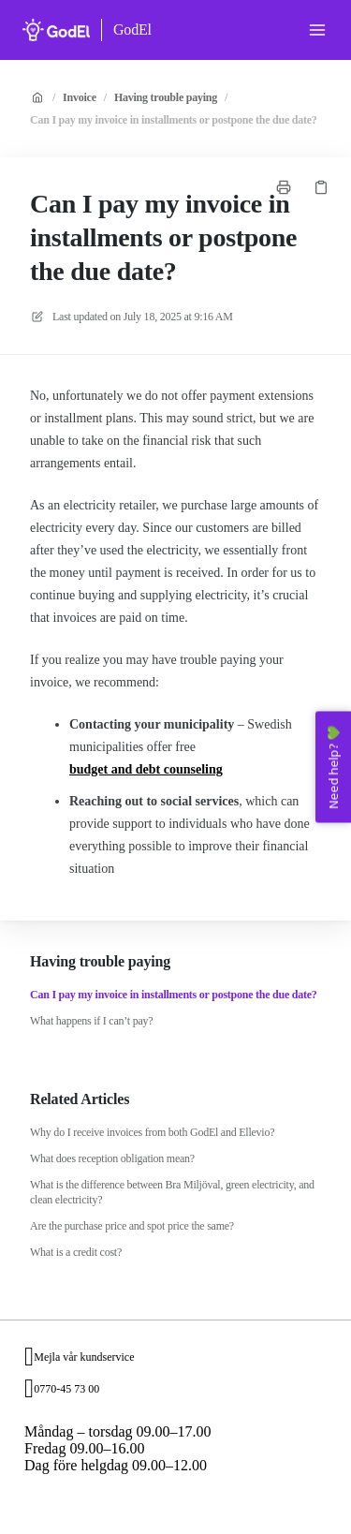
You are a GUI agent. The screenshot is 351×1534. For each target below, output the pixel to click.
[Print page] (284, 187)
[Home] (56, 30)
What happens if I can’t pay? (91, 1020)
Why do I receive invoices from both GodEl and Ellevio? (152, 1132)
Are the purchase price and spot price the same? (132, 1225)
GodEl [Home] (132, 29)
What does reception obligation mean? (112, 1158)
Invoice (79, 97)
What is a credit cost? (76, 1252)
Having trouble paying (165, 97)
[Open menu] (317, 30)
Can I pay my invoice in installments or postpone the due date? (173, 119)
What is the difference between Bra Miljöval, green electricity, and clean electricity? (172, 1192)
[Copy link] (321, 187)
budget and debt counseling (146, 769)
